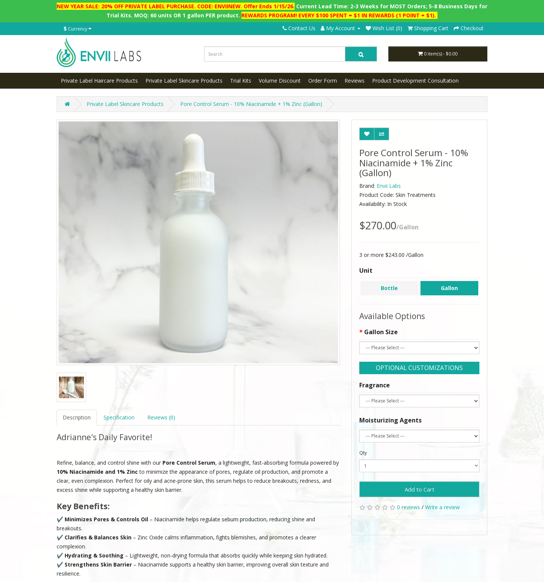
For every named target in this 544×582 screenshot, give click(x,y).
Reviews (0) (161, 417)
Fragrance (374, 385)
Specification (119, 417)
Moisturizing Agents (390, 420)
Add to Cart (419, 489)
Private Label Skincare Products (184, 80)
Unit (365, 270)
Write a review (442, 507)
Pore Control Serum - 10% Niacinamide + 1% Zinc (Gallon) (251, 103)
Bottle (389, 288)
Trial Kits (240, 80)
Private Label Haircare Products (99, 80)
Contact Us (299, 28)
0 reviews (408, 507)
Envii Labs (389, 185)
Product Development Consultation (415, 80)
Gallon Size (381, 332)
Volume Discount (280, 80)
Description (77, 417)
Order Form (322, 80)
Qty (363, 453)
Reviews (355, 80)
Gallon (449, 288)
